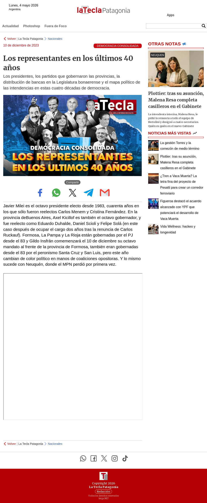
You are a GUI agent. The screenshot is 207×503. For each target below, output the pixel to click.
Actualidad (10, 26)
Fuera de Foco (55, 26)
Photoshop (31, 26)
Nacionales (55, 38)
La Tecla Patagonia (30, 38)
